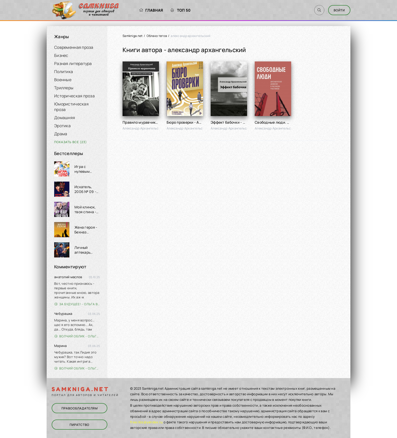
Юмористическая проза (71, 106)
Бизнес (61, 55)
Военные (62, 79)
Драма (60, 134)
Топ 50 (181, 10)
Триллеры (63, 88)
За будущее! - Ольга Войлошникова (77, 304)
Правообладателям (80, 408)
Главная (151, 10)
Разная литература (73, 63)
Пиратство (79, 425)
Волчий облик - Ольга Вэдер (77, 336)
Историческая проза (74, 96)
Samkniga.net (133, 36)
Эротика (62, 125)
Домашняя (64, 117)
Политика (63, 71)
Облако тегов (157, 36)
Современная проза (73, 47)
